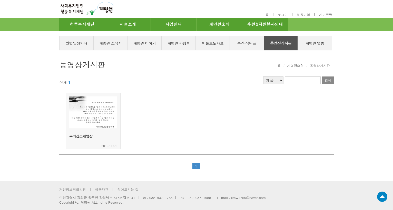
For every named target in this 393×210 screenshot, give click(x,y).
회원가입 (303, 14)
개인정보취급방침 (72, 189)
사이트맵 (325, 14)
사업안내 (173, 24)
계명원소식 (219, 24)
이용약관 (101, 189)
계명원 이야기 (144, 43)
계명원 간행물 (178, 43)
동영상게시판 (280, 43)
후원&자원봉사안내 (265, 24)
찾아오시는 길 (127, 189)
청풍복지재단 (82, 24)
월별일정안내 (76, 43)
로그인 (283, 14)
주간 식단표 (246, 43)
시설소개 (128, 24)
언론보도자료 (212, 43)
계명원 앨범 (314, 43)
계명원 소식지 (110, 43)
